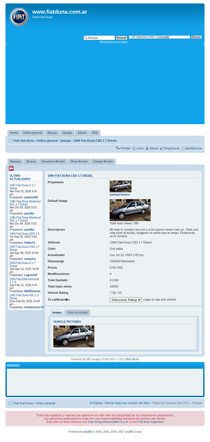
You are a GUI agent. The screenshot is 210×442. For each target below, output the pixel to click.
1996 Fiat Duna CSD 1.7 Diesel (94, 140)
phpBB (88, 431)
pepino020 (31, 197)
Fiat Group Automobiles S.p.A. (108, 421)
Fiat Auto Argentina (151, 421)
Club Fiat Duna (23, 140)
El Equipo (96, 403)
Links (140, 148)
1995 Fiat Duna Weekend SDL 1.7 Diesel (25, 203)
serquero (30, 258)
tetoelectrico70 (34, 307)
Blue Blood (132, 359)
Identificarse (194, 148)
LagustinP (30, 275)
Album (154, 148)
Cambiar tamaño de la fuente (198, 139)
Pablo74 (29, 242)
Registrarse (171, 148)
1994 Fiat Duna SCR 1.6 (24, 233)
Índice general (47, 140)
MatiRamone (32, 291)
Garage (65, 140)
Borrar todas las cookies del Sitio (127, 403)
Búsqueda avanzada (113, 41)
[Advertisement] (105, 86)
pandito (29, 213)
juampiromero (120, 194)
